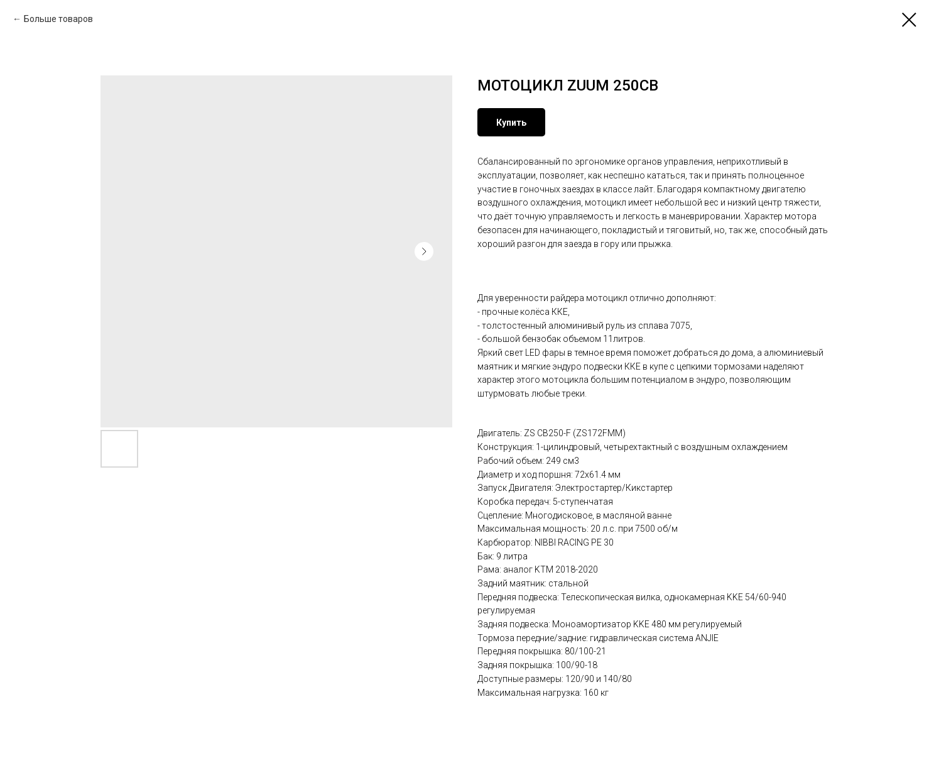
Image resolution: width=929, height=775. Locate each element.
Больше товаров (58, 19)
